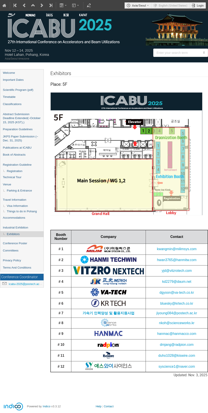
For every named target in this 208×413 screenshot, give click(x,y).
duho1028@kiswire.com (176, 355)
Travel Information (14, 199)
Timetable (9, 96)
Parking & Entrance (19, 190)
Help (98, 406)
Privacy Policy (12, 260)
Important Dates (13, 79)
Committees (10, 250)
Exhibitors (13, 234)
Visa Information (17, 205)
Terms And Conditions (17, 267)
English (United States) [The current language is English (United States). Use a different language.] (173, 5)
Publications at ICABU (17, 147)
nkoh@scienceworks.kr (176, 323)
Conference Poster (15, 243)
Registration (14, 171)
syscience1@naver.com (177, 366)
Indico (46, 406)
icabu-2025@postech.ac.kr (26, 284)
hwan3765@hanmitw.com (176, 260)
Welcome (9, 72)
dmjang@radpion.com (177, 344)
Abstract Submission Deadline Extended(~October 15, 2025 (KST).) (22, 118)
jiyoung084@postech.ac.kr (176, 313)
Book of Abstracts (14, 154)
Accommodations (14, 217)
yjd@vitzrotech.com (177, 270)
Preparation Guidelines (18, 129)
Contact (109, 406)
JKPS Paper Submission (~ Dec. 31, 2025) (20, 138)
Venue (7, 184)
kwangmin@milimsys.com (177, 249)
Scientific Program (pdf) (18, 89)
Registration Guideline (17, 164)
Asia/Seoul (139, 5)
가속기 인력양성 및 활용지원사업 (108, 313)
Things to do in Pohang (22, 211)
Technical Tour (12, 177)
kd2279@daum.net (176, 281)
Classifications (12, 104)
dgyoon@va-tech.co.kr (176, 292)
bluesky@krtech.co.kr (176, 303)
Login (200, 5)
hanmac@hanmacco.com (176, 334)
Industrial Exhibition (15, 227)
